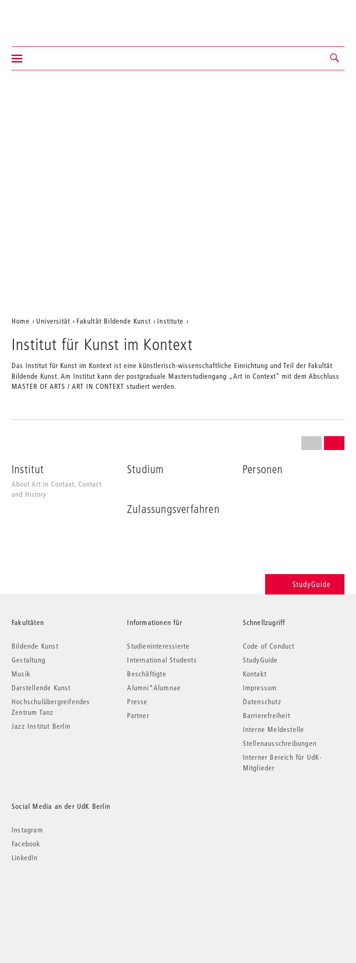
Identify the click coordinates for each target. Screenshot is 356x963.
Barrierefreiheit (266, 715)
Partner (138, 715)
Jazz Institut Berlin (41, 726)
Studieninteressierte (158, 645)
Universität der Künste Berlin (48, 17)
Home (21, 320)
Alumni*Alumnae (154, 687)
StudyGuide (305, 584)
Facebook (26, 843)
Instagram (27, 829)
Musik (21, 673)
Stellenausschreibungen (280, 743)
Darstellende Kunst (41, 687)
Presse (137, 701)
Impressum (260, 687)
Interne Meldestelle (274, 729)
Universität (53, 320)
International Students (162, 659)
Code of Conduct (269, 645)
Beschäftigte (146, 673)
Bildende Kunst (35, 645)
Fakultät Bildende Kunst (113, 320)
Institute (170, 320)
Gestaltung (28, 659)
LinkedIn (25, 857)
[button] (335, 58)
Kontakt (255, 673)
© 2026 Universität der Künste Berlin (60, 896)
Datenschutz (262, 701)
